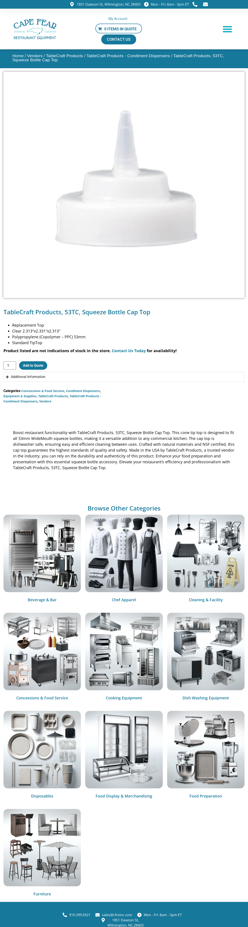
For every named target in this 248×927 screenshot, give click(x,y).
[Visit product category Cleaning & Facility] (206, 559)
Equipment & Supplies (20, 396)
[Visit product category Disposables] (42, 755)
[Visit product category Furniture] (42, 853)
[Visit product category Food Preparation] (206, 755)
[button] (227, 28)
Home (17, 55)
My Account (117, 18)
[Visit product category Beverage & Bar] (42, 559)
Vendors (34, 55)
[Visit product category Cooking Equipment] (124, 657)
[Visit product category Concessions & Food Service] (42, 657)
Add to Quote (33, 365)
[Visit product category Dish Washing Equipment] (206, 657)
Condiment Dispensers (83, 391)
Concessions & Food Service (42, 391)
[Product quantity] (9, 365)
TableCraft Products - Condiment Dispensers (128, 55)
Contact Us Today (129, 350)
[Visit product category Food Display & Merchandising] (124, 755)
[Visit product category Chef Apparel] (124, 559)
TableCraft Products (64, 55)
